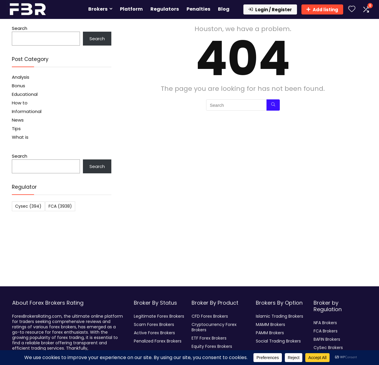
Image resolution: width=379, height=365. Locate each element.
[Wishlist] (351, 9)
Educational (25, 94)
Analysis (20, 77)
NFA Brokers (325, 323)
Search (19, 28)
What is (20, 137)
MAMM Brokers (270, 324)
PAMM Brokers (270, 333)
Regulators (164, 9)
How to (20, 103)
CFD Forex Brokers (210, 316)
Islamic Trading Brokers (279, 316)
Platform (131, 9)
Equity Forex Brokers (212, 346)
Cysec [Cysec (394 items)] (28, 206)
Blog (223, 9)
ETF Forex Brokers (209, 338)
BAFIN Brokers (327, 339)
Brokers (97, 9)
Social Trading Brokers (278, 341)
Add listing (322, 10)
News (18, 120)
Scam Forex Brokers (154, 324)
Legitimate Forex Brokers (159, 316)
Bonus (18, 86)
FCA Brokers (326, 331)
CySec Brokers (328, 348)
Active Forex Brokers (154, 333)
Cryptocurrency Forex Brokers (214, 327)
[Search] (273, 105)
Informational (26, 111)
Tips (16, 128)
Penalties (198, 9)
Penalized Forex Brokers (158, 341)
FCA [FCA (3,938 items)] (60, 206)
